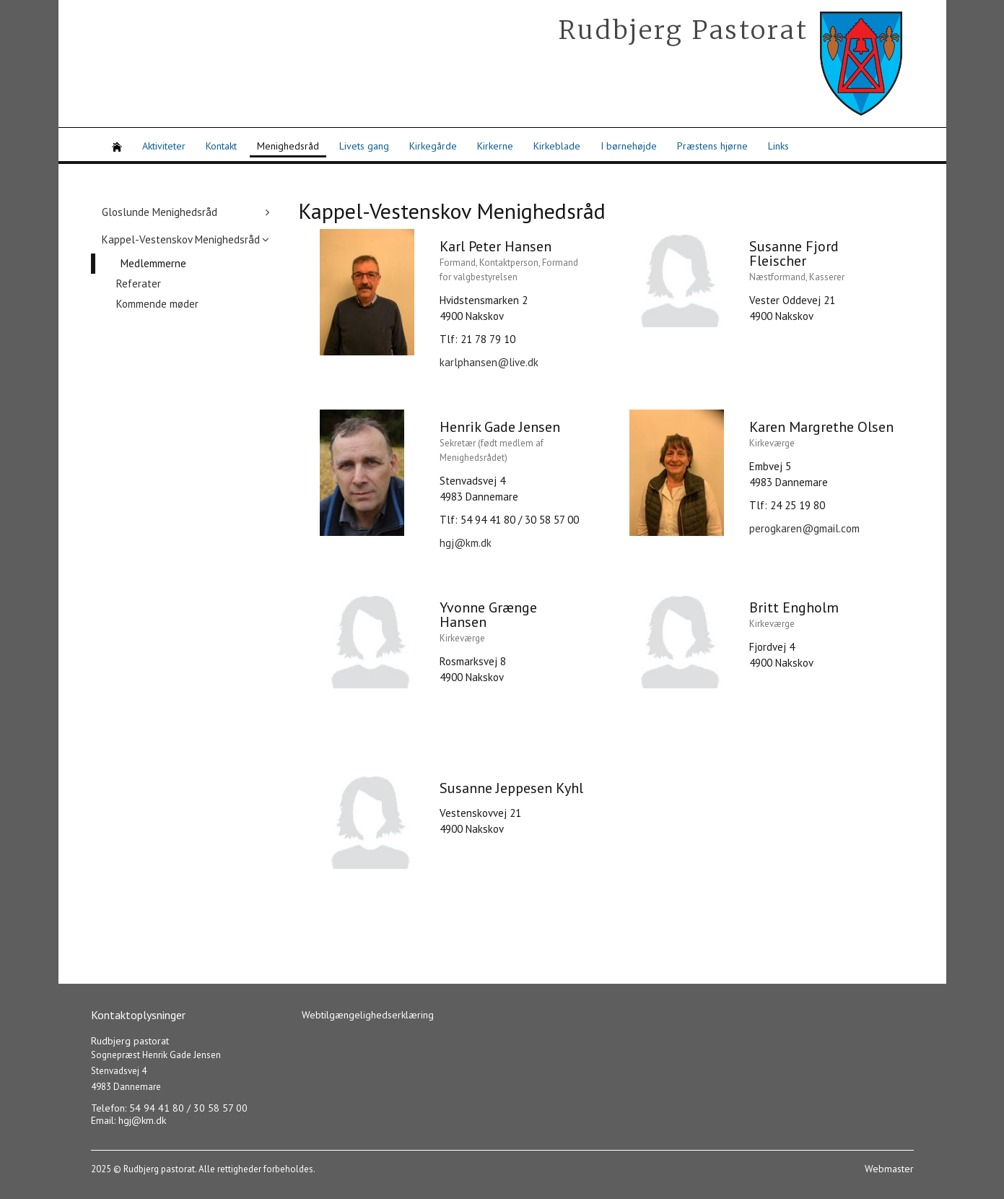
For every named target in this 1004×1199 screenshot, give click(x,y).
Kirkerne (495, 145)
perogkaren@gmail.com (804, 528)
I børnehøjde (629, 145)
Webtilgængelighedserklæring (368, 1014)
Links (778, 145)
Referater (138, 283)
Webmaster (889, 1168)
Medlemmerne (153, 263)
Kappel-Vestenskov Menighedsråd (181, 239)
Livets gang (364, 145)
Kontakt (221, 145)
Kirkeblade (556, 145)
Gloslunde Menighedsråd (159, 212)
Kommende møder (157, 304)
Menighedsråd (288, 145)
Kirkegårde (433, 145)
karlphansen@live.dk (489, 362)
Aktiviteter (163, 145)
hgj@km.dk (466, 543)
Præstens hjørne (712, 145)
